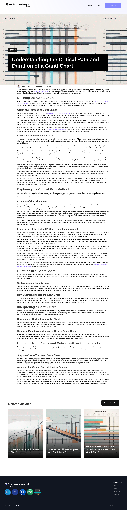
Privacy (111, 505)
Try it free (113, 5)
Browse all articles (110, 403)
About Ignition (117, 491)
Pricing (115, 488)
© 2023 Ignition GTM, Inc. (13, 506)
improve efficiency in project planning (58, 113)
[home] (18, 5)
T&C (117, 505)
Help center (116, 494)
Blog (114, 485)
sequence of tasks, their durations (57, 129)
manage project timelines (41, 91)
